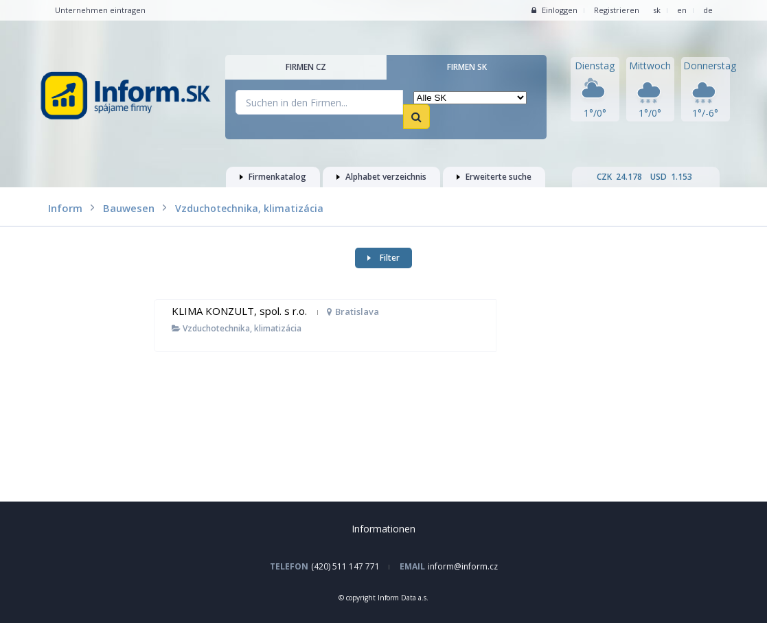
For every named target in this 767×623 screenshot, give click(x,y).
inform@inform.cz (463, 566)
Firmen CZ (306, 67)
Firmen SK (467, 67)
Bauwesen (128, 208)
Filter (383, 257)
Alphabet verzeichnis (381, 177)
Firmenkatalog (273, 177)
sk (657, 10)
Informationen (383, 528)
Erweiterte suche (494, 177)
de (708, 10)
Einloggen (554, 10)
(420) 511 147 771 (345, 566)
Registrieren (616, 10)
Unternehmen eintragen (100, 10)
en (682, 10)
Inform (65, 208)
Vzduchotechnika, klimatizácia (236, 328)
